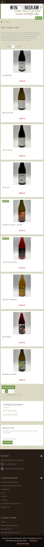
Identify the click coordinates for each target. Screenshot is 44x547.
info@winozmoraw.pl (17, 468)
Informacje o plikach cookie (11, 503)
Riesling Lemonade (9, 374)
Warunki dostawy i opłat (10, 482)
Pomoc (4, 496)
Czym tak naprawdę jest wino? (10, 532)
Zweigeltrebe (7, 75)
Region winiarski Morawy (9, 525)
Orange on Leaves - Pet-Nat (12, 225)
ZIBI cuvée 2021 (7, 113)
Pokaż (9, 46)
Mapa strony (6, 507)
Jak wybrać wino (6, 529)
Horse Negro (6, 337)
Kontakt (4, 500)
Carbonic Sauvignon (9, 299)
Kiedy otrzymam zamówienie (11, 486)
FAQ (3, 493)
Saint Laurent (7, 150)
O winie (3, 522)
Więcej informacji (23, 543)
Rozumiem (33, 540)
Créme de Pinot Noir (9, 262)
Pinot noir (6, 187)
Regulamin (5, 489)
